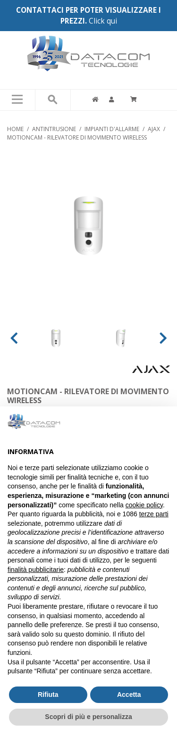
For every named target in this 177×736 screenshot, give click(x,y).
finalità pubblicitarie (36, 569)
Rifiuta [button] (48, 694)
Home (15, 129)
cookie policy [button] (144, 505)
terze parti (154, 514)
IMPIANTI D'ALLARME (111, 129)
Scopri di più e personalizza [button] (88, 716)
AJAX (154, 129)
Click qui (103, 21)
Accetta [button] (129, 694)
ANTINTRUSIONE (54, 129)
